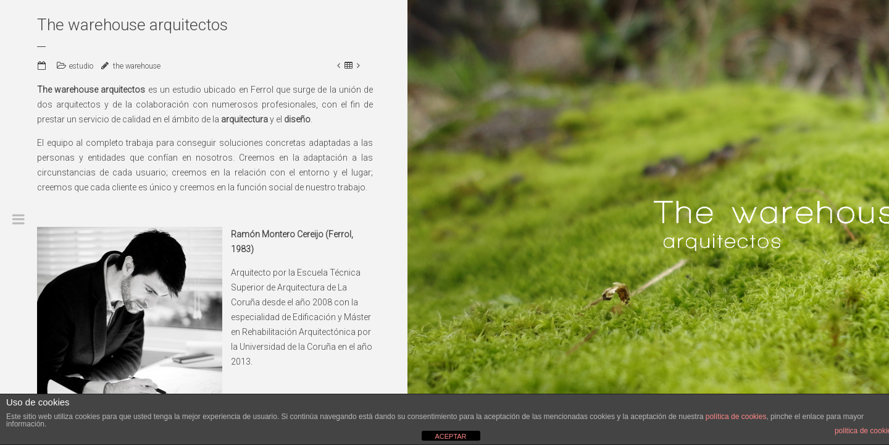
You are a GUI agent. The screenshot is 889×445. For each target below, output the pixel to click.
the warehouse (137, 66)
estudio (81, 66)
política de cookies (736, 416)
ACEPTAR (450, 436)
